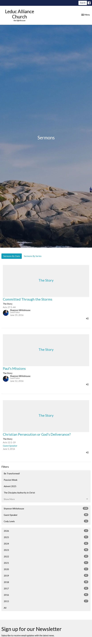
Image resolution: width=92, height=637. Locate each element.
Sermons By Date (11, 256)
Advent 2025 (10, 486)
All (5, 607)
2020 (46, 569)
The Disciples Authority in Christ (19, 492)
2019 (46, 575)
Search (83, 3)
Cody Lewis (46, 521)
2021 (46, 562)
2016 (46, 594)
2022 (46, 556)
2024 (46, 543)
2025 (46, 537)
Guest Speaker (46, 514)
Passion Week (10, 480)
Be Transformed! (12, 473)
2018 (46, 582)
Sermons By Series (33, 256)
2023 (46, 549)
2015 (46, 601)
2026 (46, 530)
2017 (46, 588)
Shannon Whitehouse (46, 508)
